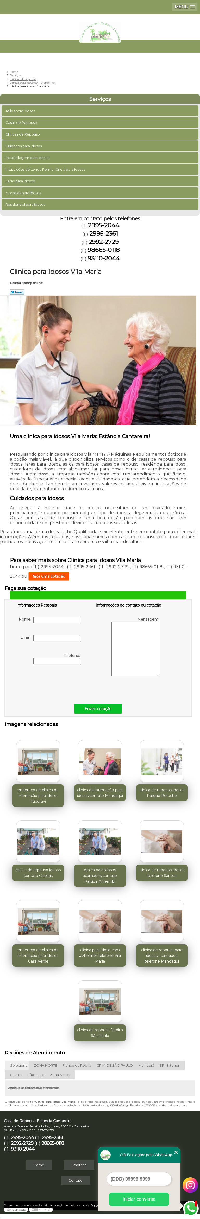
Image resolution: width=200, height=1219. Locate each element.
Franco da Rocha (77, 1065)
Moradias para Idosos (23, 193)
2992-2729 (104, 242)
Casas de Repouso (21, 122)
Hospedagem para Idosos (27, 158)
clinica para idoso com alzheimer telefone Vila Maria (100, 955)
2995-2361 (103, 233)
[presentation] (49, 683)
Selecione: (19, 1065)
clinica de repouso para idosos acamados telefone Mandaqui (161, 955)
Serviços (100, 99)
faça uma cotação (49, 576)
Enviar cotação (98, 708)
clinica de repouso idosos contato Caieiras (38, 873)
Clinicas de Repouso (23, 134)
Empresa (78, 1165)
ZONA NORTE (45, 1065)
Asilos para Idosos (20, 111)
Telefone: (57, 658)
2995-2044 (103, 225)
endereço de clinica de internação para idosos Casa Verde (38, 955)
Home (39, 1165)
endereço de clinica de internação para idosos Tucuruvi (38, 796)
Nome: (50, 620)
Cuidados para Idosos (23, 146)
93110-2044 (104, 258)
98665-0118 (104, 250)
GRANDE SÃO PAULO (115, 1065)
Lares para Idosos (20, 181)
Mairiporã (146, 1065)
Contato (75, 1180)
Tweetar (17, 292)
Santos (16, 1075)
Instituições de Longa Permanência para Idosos (45, 169)
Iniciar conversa (139, 1199)
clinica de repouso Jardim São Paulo (100, 1033)
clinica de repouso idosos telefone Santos (161, 873)
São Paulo (36, 1075)
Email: (50, 638)
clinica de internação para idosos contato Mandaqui (100, 793)
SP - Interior (169, 1065)
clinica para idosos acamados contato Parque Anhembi (100, 876)
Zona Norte (60, 1075)
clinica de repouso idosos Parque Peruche (161, 793)
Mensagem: (135, 646)
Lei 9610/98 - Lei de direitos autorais (164, 1105)
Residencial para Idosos (25, 204)
